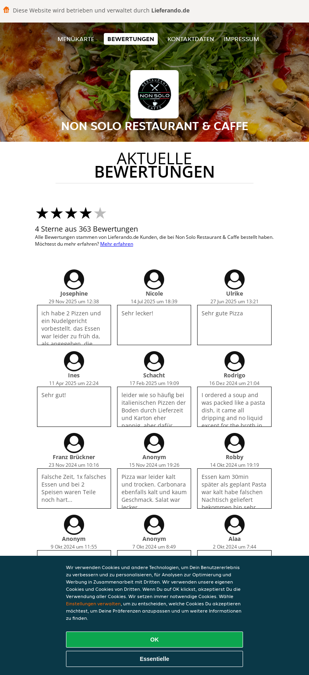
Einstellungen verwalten (93, 603)
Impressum (241, 39)
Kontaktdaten (190, 39)
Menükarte (76, 39)
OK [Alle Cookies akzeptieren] (154, 639)
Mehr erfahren (116, 243)
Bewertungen (130, 39)
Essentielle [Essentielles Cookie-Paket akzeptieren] (154, 659)
